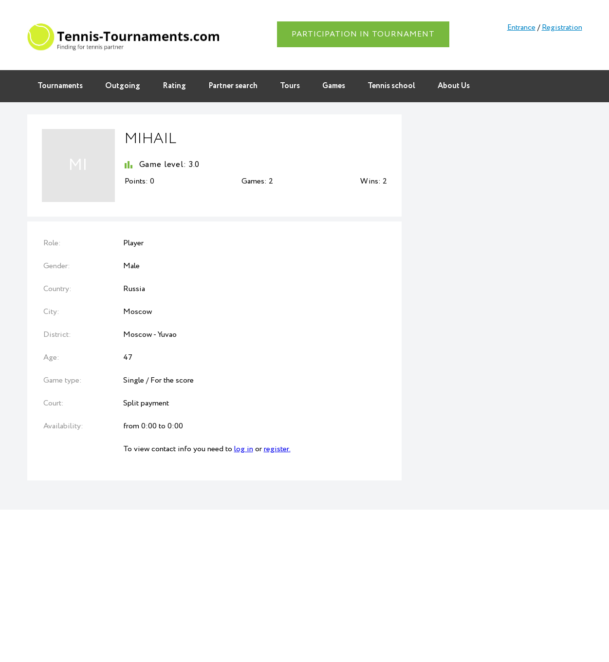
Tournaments (60, 86)
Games (333, 86)
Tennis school (391, 86)
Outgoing (122, 86)
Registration (562, 27)
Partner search (233, 86)
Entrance (521, 27)
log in (243, 449)
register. (277, 449)
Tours (290, 86)
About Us (454, 86)
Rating (174, 86)
